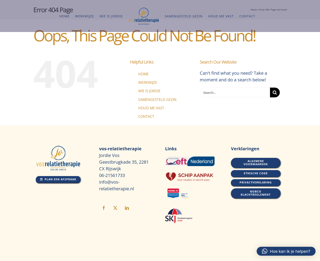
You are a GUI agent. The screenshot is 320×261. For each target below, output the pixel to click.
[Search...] (235, 92)
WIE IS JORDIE (149, 90)
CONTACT (146, 116)
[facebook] (103, 208)
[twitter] (115, 208)
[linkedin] (127, 208)
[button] (286, 251)
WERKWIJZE (147, 82)
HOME (143, 74)
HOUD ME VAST (151, 108)
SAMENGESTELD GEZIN (157, 99)
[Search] (275, 92)
